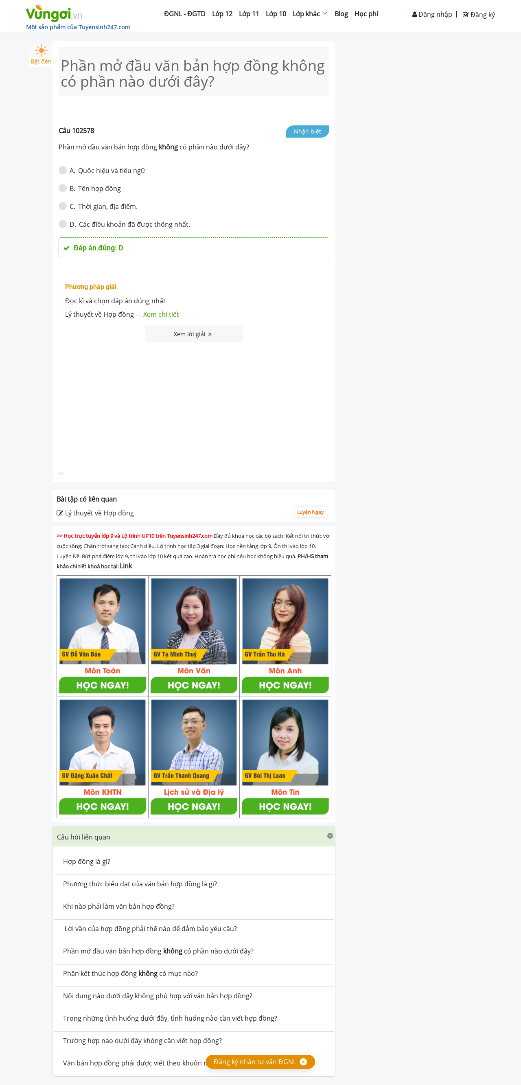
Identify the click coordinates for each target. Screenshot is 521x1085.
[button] (194, 836)
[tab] (194, 836)
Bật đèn (41, 54)
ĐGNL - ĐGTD (185, 13)
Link (126, 565)
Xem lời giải (193, 334)
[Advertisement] (194, 403)
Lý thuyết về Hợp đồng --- (122, 314)
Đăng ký (479, 14)
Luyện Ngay (310, 512)
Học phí (366, 13)
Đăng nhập (432, 14)
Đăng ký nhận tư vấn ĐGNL (255, 1061)
